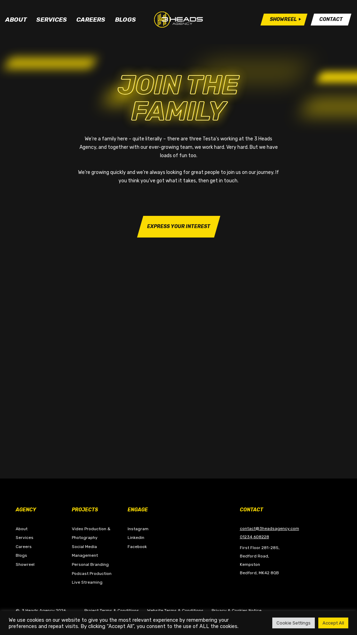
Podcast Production (92, 573)
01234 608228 (254, 536)
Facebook (137, 546)
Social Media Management (85, 551)
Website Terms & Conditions (175, 610)
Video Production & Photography (91, 533)
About (16, 22)
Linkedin (136, 537)
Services (51, 22)
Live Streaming (87, 582)
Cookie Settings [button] (293, 623)
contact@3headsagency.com (269, 528)
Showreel (25, 564)
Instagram (138, 528)
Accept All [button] (333, 623)
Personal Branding (90, 564)
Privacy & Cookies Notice (236, 610)
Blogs (125, 22)
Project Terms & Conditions (111, 610)
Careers (90, 22)
